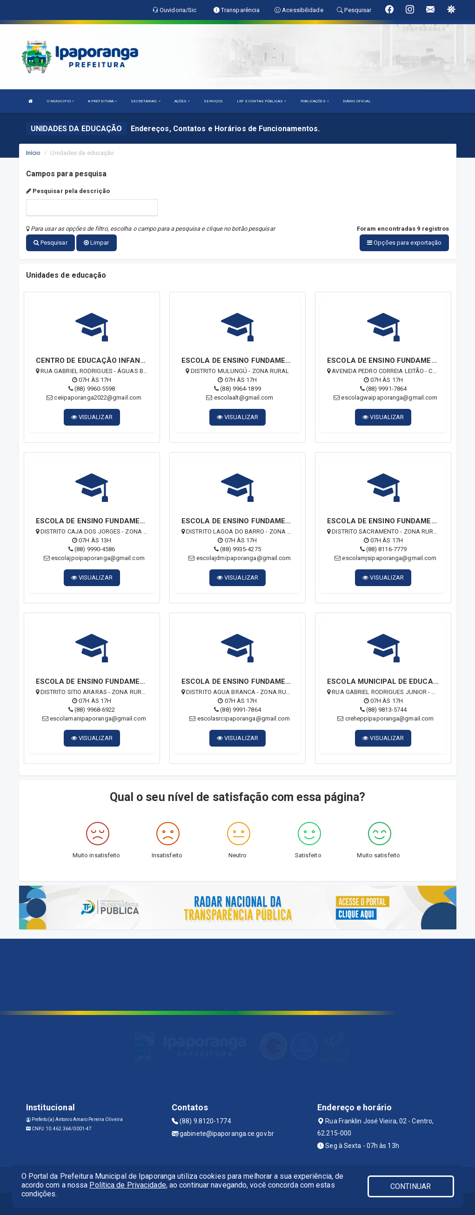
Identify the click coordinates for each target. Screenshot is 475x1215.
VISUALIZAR (92, 416)
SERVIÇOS (213, 101)
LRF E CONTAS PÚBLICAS (261, 101)
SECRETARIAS (145, 101)
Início (33, 152)
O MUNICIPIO (60, 101)
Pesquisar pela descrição (68, 190)
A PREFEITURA (102, 101)
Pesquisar (50, 242)
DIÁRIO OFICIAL (357, 101)
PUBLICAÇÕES (315, 101)
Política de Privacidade (127, 1185)
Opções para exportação (404, 242)
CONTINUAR (410, 1186)
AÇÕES (182, 101)
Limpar (96, 242)
